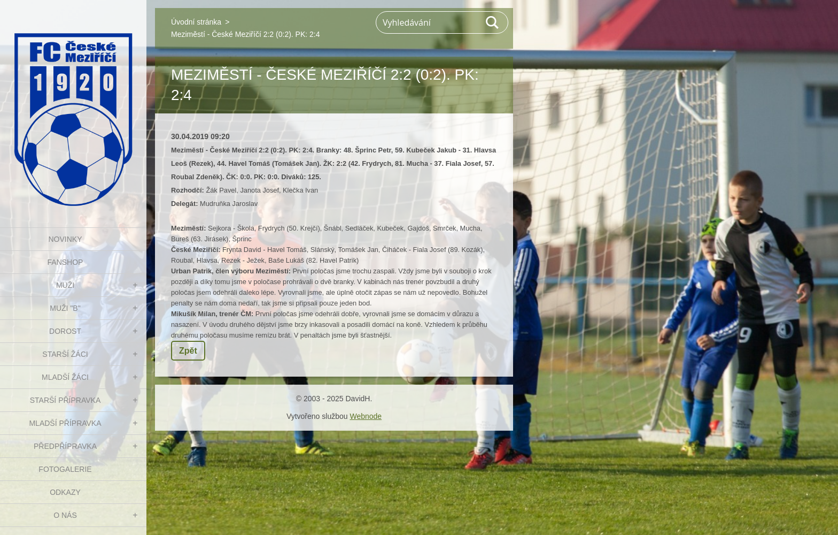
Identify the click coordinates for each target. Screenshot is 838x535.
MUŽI (65, 285)
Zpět (188, 350)
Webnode (366, 416)
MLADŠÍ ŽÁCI (65, 377)
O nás (65, 515)
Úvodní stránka (196, 22)
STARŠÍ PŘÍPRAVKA (65, 400)
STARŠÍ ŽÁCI (65, 354)
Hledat (493, 22)
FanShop (65, 262)
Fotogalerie (64, 469)
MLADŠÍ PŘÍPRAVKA (65, 423)
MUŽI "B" (65, 308)
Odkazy (65, 492)
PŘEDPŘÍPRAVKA (65, 446)
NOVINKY (65, 239)
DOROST (65, 331)
